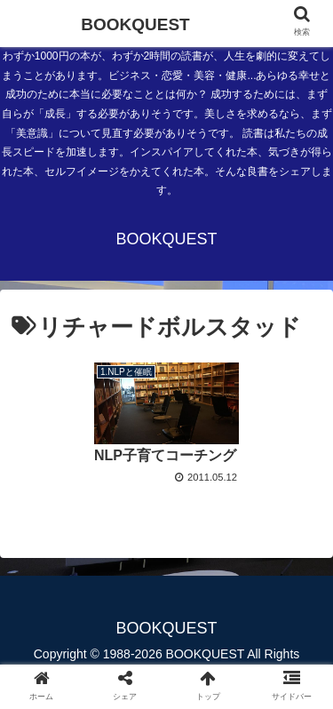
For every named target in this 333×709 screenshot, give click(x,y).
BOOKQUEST (135, 24)
